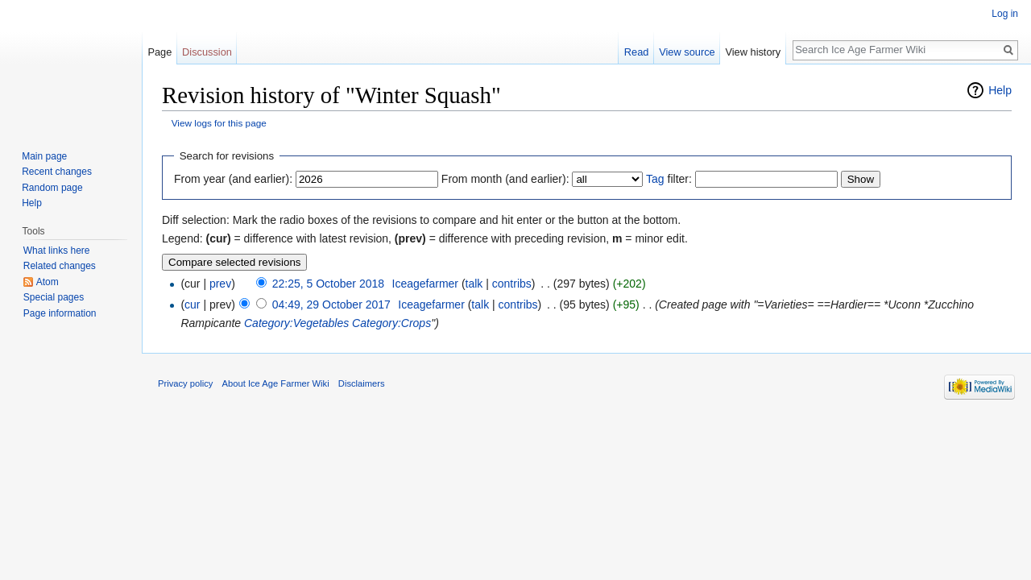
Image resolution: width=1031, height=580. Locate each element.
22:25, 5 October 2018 (328, 283)
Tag (655, 178)
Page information (60, 313)
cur (192, 304)
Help (1000, 90)
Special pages (53, 297)
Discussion (207, 52)
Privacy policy (185, 383)
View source (686, 52)
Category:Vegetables (296, 323)
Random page (52, 187)
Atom (47, 282)
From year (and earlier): (233, 178)
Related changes (59, 265)
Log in (1005, 13)
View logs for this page (219, 123)
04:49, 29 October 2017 (331, 304)
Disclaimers (361, 383)
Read (636, 52)
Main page (44, 156)
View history (752, 52)
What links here (56, 250)
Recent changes (57, 171)
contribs (512, 283)
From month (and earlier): (505, 178)
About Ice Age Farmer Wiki (275, 383)
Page (159, 52)
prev (220, 283)
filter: (669, 178)
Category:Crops (391, 323)
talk (474, 283)
